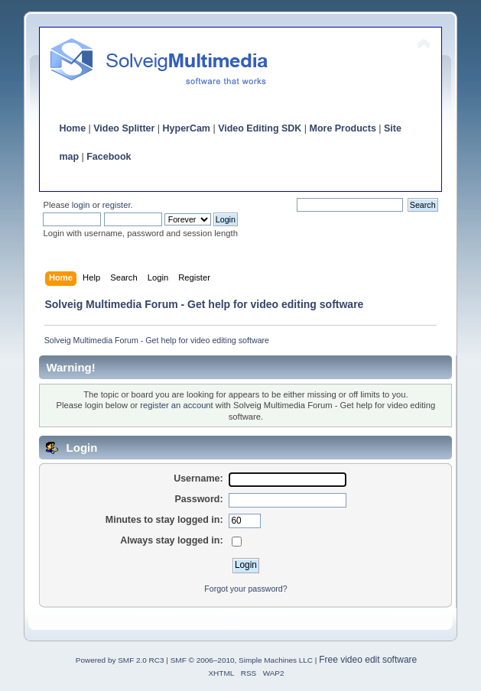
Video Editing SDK (259, 128)
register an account (176, 405)
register (116, 204)
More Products (343, 128)
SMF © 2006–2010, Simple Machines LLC (242, 660)
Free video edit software (368, 659)
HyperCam (186, 128)
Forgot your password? (245, 588)
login (81, 204)
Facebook (108, 156)
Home (72, 128)
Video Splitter (123, 128)
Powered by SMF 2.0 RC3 (120, 660)
